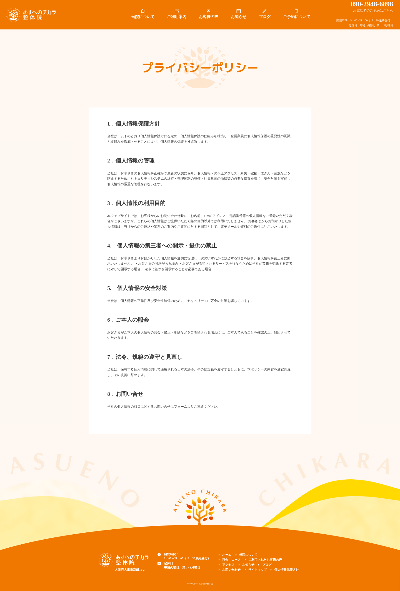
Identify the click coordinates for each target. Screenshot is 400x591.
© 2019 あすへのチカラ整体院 (200, 584)
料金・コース (231, 559)
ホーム (226, 554)
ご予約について (296, 17)
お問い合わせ (231, 569)
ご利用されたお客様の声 (265, 559)
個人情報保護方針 (286, 569)
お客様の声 (208, 17)
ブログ (265, 17)
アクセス (228, 564)
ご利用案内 (176, 17)
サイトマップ (257, 569)
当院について (142, 17)
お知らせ (238, 17)
